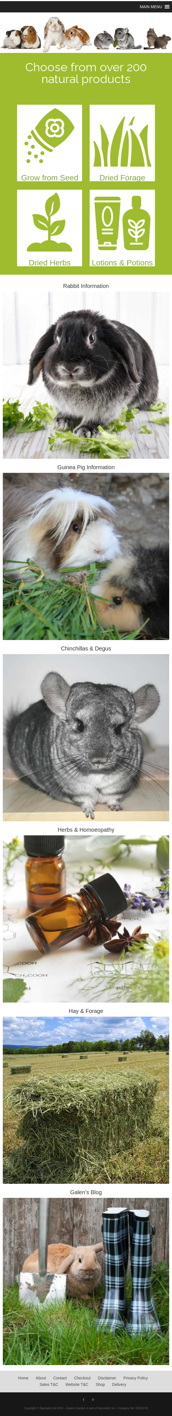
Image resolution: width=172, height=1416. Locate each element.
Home (23, 1378)
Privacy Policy (136, 1378)
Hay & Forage (86, 1011)
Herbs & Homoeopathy (86, 830)
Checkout (82, 1378)
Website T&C (77, 1384)
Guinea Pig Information (86, 467)
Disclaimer (107, 1378)
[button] (151, 6)
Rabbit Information (86, 286)
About (41, 1378)
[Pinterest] (93, 1400)
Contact (60, 1378)
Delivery (119, 1384)
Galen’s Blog (86, 1192)
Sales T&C (48, 1384)
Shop (100, 1384)
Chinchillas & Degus (86, 648)
